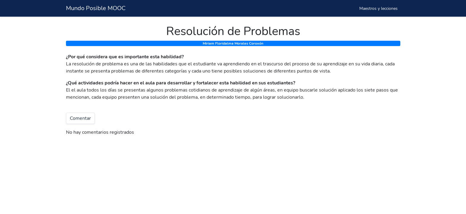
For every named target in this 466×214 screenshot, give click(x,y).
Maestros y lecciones (378, 8)
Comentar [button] (80, 118)
